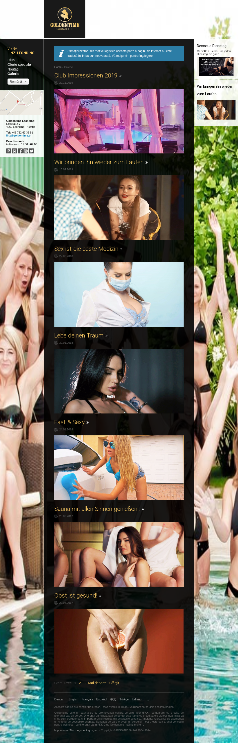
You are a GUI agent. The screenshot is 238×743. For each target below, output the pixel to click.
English (73, 699)
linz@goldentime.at (18, 135)
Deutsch (59, 699)
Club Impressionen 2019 (88, 75)
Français (87, 699)
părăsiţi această (155, 706)
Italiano (137, 699)
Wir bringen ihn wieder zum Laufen (101, 162)
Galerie (13, 74)
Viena (12, 49)
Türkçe (124, 699)
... (148, 699)
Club (11, 60)
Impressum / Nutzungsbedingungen (76, 730)
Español (101, 699)
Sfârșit (114, 683)
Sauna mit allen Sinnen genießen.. (99, 508)
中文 (113, 699)
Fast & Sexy (71, 422)
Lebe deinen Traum (81, 335)
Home (57, 67)
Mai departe (97, 683)
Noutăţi (12, 69)
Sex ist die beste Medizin (88, 248)
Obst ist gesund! (78, 595)
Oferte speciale (19, 65)
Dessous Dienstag (212, 46)
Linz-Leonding (20, 53)
